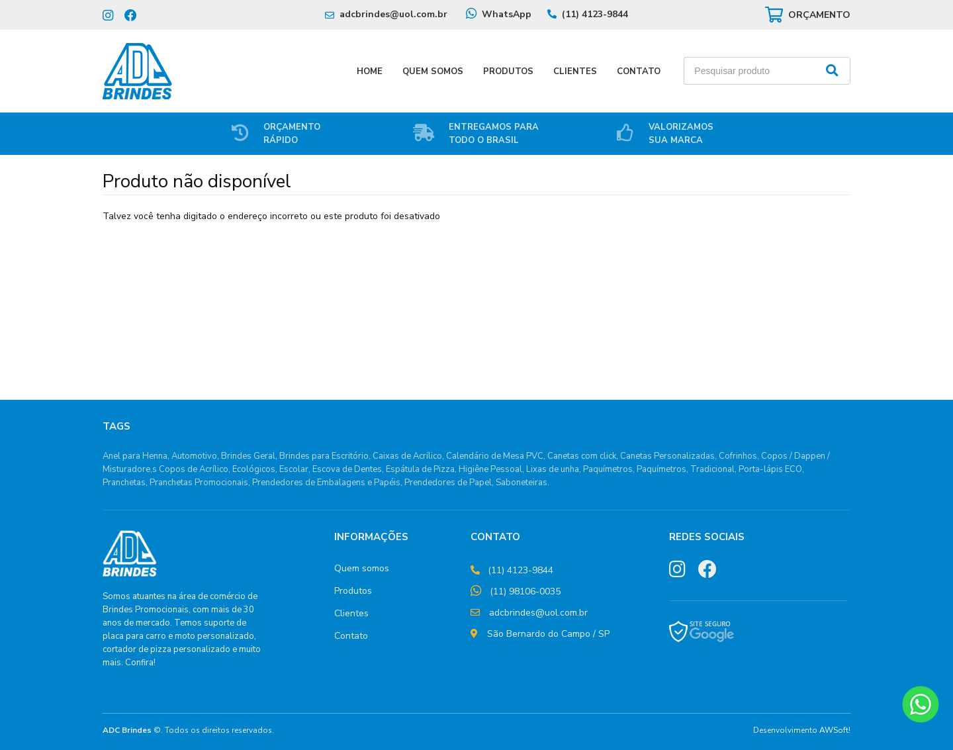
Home (370, 71)
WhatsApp (506, 14)
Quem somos (361, 568)
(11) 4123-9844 (595, 14)
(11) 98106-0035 (525, 591)
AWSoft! (834, 730)
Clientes (575, 71)
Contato (638, 71)
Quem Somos (432, 71)
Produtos (508, 71)
